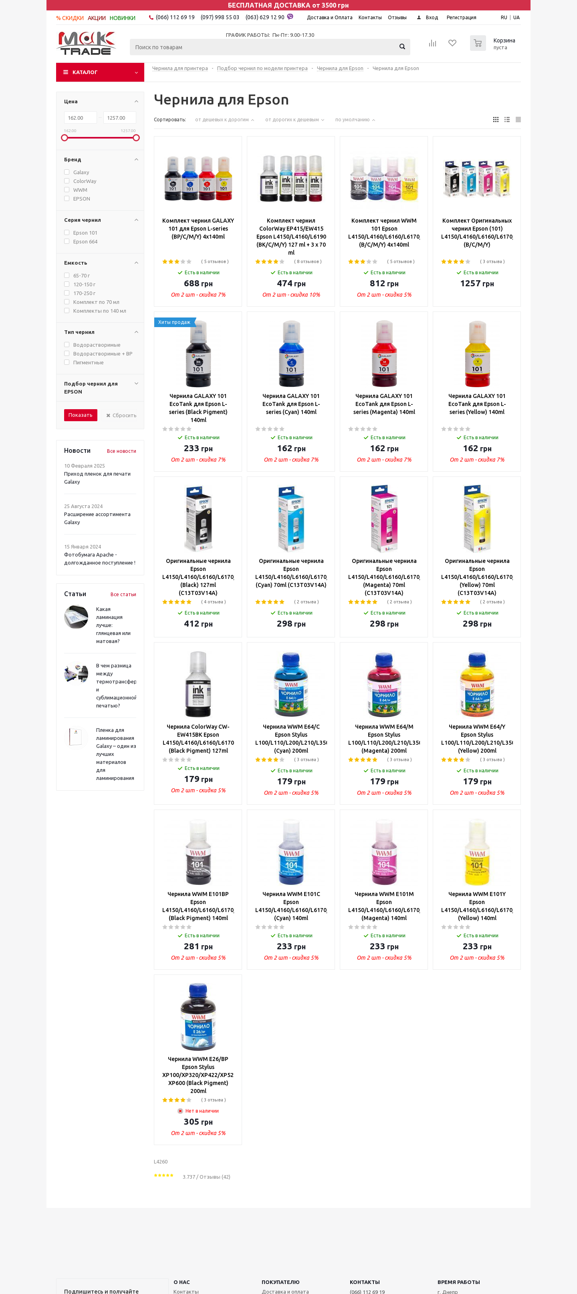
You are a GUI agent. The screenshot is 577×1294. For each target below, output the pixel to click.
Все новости (121, 451)
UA (516, 17)
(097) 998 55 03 (220, 17)
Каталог (85, 72)
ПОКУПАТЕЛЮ (281, 1282)
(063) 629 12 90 (269, 17)
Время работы (459, 1282)
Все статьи (123, 594)
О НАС (182, 1282)
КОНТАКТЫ (365, 1282)
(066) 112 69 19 (175, 17)
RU (504, 17)
